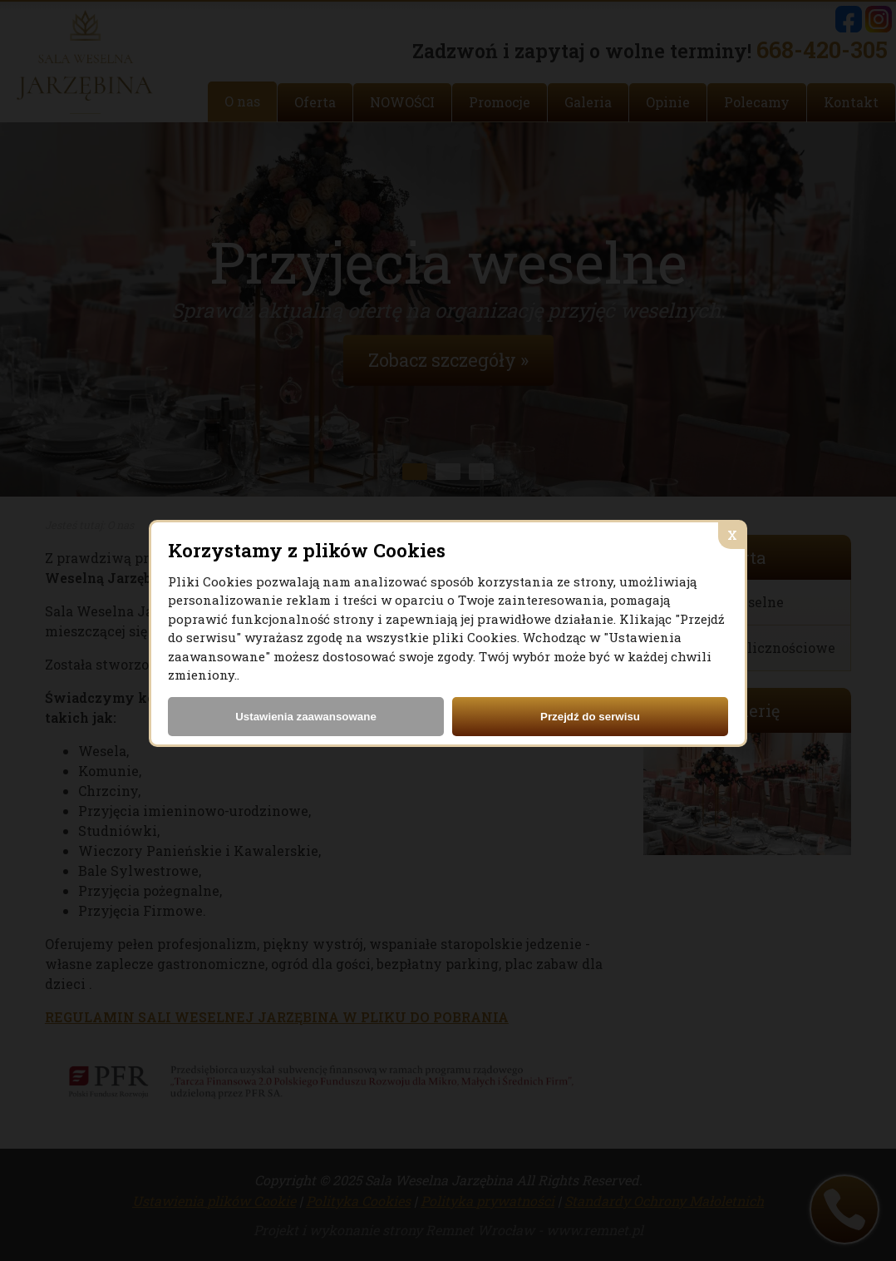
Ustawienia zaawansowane (306, 716)
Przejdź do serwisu (590, 716)
